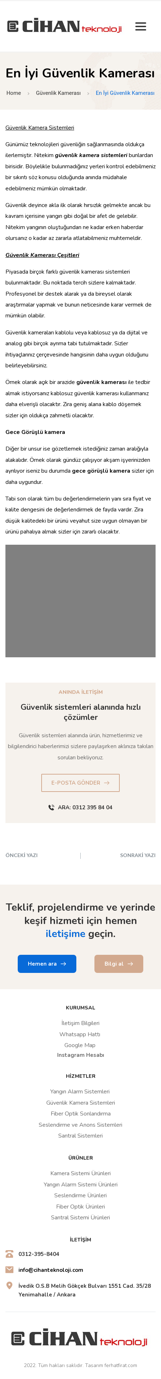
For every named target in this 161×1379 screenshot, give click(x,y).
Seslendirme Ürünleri (80, 1195)
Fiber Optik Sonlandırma (81, 1114)
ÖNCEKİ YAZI (21, 855)
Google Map (80, 1045)
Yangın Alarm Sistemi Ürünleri (81, 1185)
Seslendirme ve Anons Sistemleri (80, 1125)
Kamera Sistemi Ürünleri (80, 1173)
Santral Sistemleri (80, 1136)
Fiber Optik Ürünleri (80, 1207)
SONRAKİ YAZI (138, 855)
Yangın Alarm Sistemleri (80, 1092)
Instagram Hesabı (80, 1055)
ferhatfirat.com (121, 1365)
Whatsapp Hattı (79, 1034)
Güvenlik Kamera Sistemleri (80, 1103)
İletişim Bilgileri (80, 1023)
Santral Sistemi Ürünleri (80, 1218)
